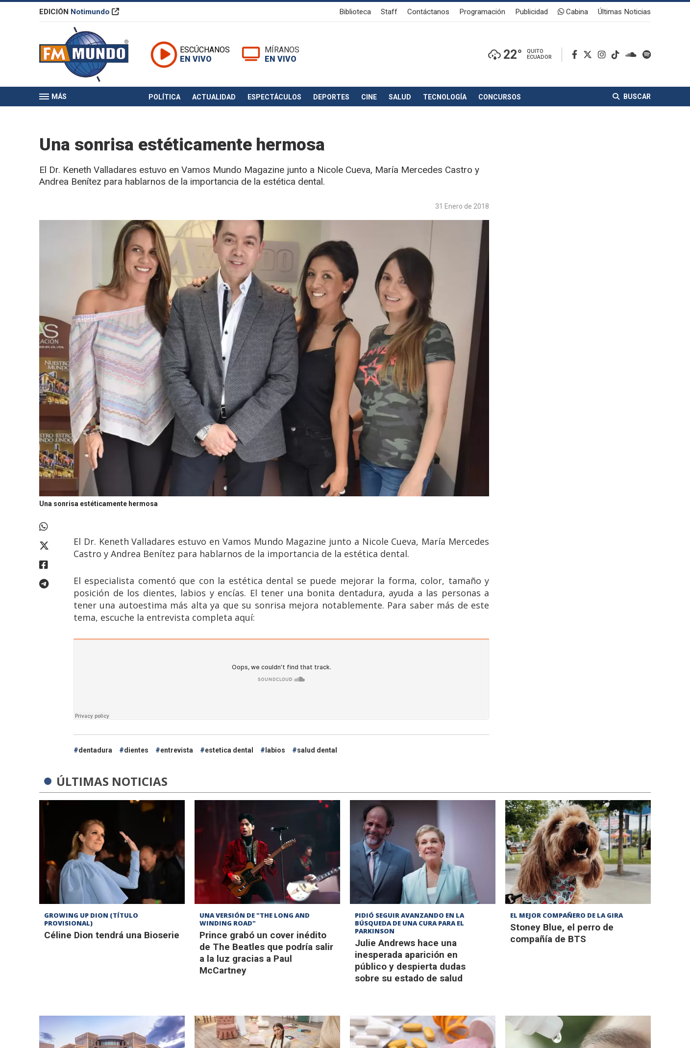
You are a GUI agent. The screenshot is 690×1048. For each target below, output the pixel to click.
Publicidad (531, 11)
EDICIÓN (79, 11)
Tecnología (445, 97)
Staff (389, 11)
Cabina (573, 11)
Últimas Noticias (624, 11)
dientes (136, 750)
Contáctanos (428, 11)
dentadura (95, 750)
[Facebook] (576, 54)
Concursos (499, 97)
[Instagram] (604, 54)
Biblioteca (355, 11)
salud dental (317, 750)
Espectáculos (274, 97)
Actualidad (214, 97)
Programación (482, 11)
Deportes (331, 97)
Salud (400, 97)
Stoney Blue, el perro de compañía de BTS (562, 933)
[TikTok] (617, 54)
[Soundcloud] (633, 54)
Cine (369, 97)
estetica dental (229, 750)
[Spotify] (646, 54)
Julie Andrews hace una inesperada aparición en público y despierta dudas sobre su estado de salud (410, 960)
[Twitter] (589, 54)
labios (275, 750)
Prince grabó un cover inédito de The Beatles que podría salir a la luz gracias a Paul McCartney (266, 952)
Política (164, 97)
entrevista (176, 750)
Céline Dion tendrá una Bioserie (111, 935)
